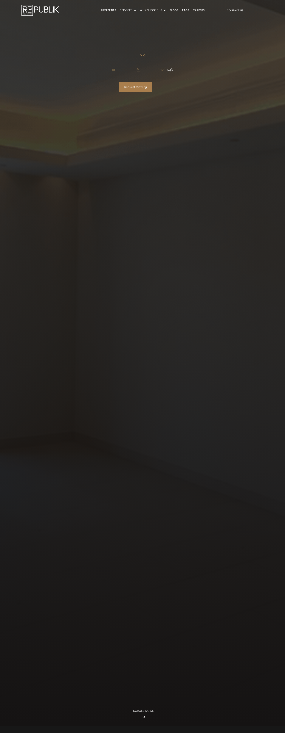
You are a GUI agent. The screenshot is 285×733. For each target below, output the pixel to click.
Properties (108, 10)
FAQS (185, 10)
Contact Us (235, 10)
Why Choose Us (151, 10)
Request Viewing (135, 87)
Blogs (174, 10)
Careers (199, 10)
